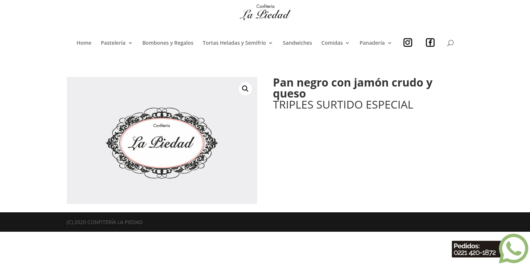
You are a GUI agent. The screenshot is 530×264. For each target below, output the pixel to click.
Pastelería (113, 43)
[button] (245, 88)
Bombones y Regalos (167, 43)
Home (83, 43)
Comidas (332, 43)
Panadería (372, 43)
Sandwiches (297, 43)
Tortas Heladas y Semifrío (234, 43)
